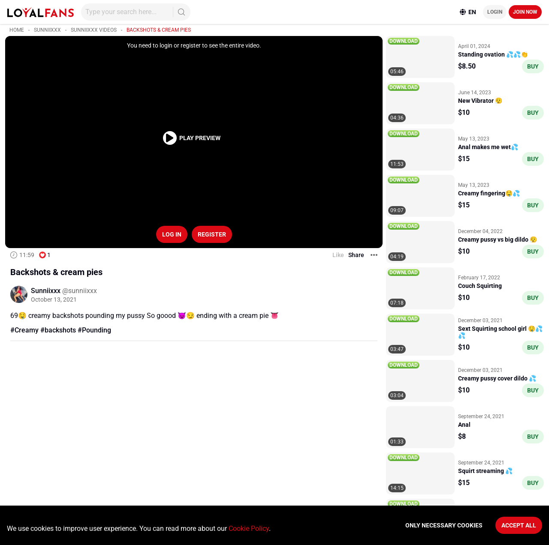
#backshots (58, 330)
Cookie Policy (249, 528)
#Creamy (24, 330)
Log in (171, 234)
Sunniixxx (47, 30)
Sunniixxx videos (94, 30)
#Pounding (94, 330)
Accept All (518, 525)
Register (212, 234)
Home (16, 30)
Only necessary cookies (444, 525)
